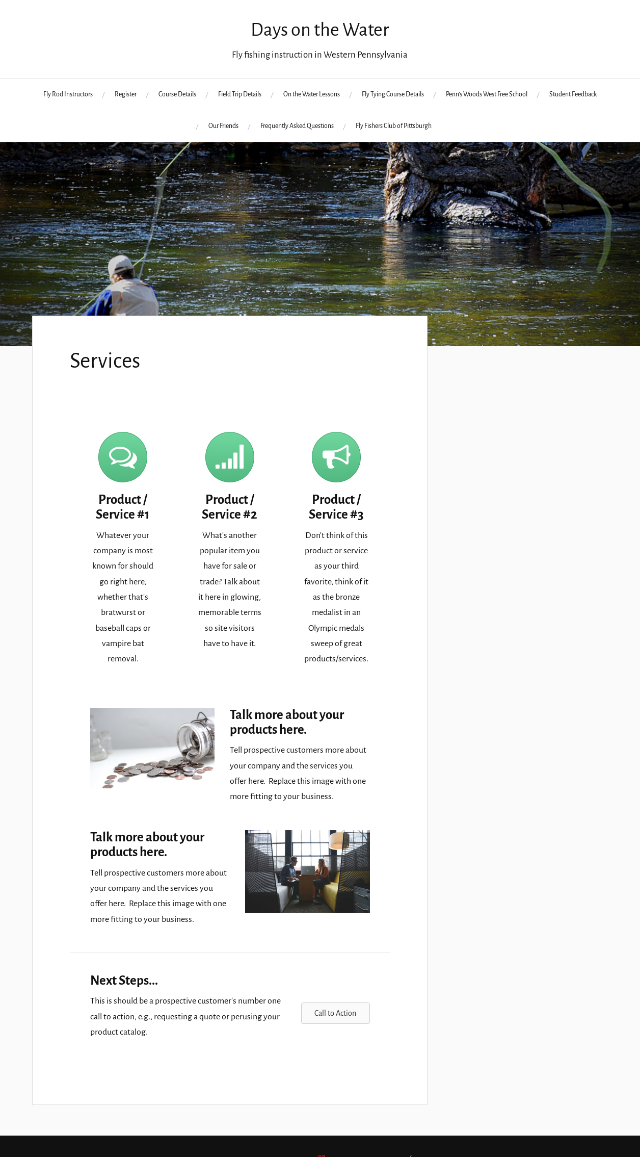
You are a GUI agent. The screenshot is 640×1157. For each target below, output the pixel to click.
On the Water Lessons (311, 94)
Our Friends (223, 126)
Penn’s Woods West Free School (486, 94)
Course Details (177, 94)
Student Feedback (573, 94)
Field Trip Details (239, 94)
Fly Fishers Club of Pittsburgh (394, 126)
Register (126, 94)
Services (105, 361)
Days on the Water (320, 30)
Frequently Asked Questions (297, 126)
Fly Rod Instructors (68, 94)
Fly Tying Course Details (393, 94)
